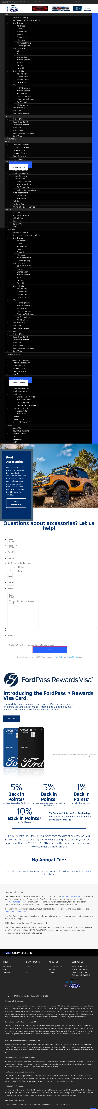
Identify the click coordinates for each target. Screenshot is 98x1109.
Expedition (14, 1104)
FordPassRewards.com (14, 902)
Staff (14, 226)
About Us (8, 210)
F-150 (29, 1104)
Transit (69, 1104)
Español (78, 2)
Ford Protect (17, 159)
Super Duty (55, 1104)
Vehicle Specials (11, 139)
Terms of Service (72, 657)
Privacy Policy (58, 657)
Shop (5, 962)
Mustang (46, 1104)
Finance (7, 142)
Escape (7, 1104)
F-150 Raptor (37, 1104)
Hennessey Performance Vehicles (26, 20)
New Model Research (21, 113)
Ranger (63, 1104)
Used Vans (17, 136)
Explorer (23, 1104)
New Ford (8, 15)
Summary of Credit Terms (72, 896)
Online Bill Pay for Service (23, 207)
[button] (16, 503)
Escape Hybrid (23, 82)
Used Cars (8, 116)
